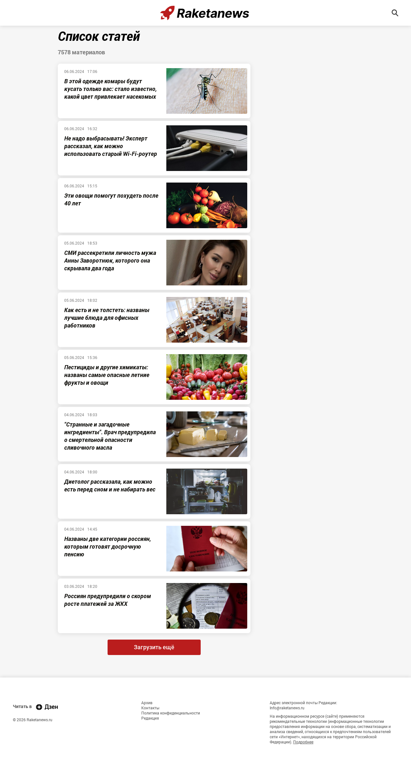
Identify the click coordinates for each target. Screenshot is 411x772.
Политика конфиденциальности (170, 712)
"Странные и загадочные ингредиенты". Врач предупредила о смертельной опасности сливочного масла (110, 435)
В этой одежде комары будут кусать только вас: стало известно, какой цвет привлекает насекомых (110, 88)
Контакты (150, 707)
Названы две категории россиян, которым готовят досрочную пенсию (107, 546)
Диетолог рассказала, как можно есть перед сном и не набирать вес (109, 485)
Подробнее (303, 741)
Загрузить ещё (154, 647)
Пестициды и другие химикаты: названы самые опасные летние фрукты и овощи (106, 374)
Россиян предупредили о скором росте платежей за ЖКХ (107, 599)
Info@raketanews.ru (287, 707)
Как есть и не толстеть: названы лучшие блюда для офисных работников (106, 317)
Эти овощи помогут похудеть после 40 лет (111, 199)
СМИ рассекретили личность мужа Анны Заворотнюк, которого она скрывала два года (110, 260)
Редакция (150, 718)
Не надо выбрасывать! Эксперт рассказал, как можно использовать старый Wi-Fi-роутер (110, 145)
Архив (147, 702)
